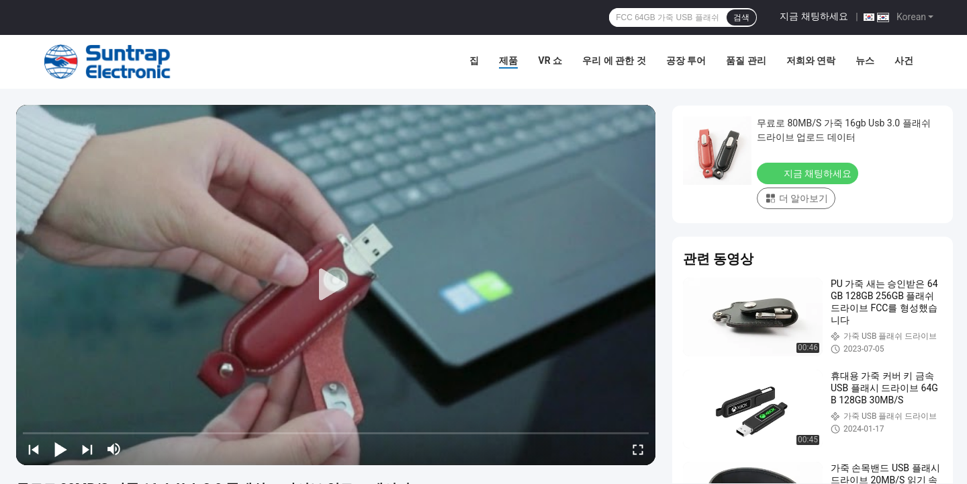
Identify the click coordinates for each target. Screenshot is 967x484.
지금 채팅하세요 (813, 16)
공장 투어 (686, 60)
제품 (508, 60)
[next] (87, 449)
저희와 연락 (810, 60)
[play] (336, 285)
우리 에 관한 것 (613, 60)
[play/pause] (60, 449)
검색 (741, 17)
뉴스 (865, 60)
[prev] (33, 449)
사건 (903, 60)
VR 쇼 (550, 60)
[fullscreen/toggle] (638, 449)
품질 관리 (746, 60)
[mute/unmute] (114, 449)
